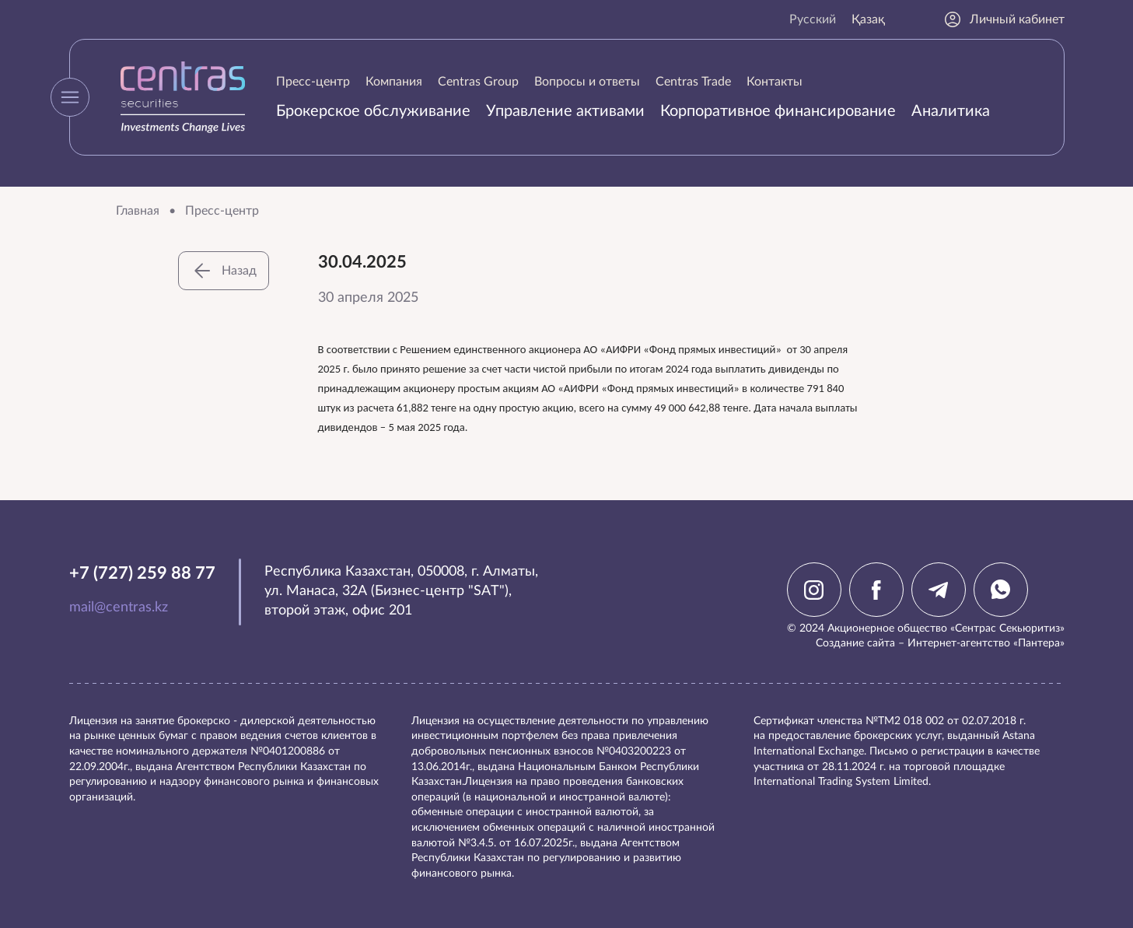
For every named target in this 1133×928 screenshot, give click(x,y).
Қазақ (868, 19)
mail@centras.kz (118, 608)
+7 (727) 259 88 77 (142, 573)
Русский (812, 19)
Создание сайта (855, 643)
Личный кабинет (1004, 19)
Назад (224, 270)
